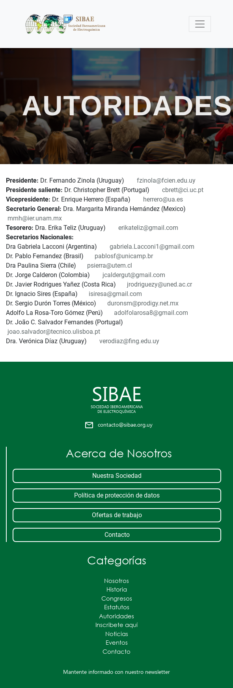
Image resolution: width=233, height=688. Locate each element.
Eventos (117, 642)
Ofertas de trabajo (117, 515)
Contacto (117, 534)
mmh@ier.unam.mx (34, 218)
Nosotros (116, 580)
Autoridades (116, 616)
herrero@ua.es (163, 199)
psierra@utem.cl (109, 265)
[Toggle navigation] (200, 24)
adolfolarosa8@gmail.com (151, 312)
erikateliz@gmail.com (148, 227)
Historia (116, 589)
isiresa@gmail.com (115, 294)
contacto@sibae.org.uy (125, 424)
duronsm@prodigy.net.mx (143, 303)
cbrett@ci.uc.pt (182, 190)
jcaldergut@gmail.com (134, 275)
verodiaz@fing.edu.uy (129, 341)
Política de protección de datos (117, 495)
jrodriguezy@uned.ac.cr (159, 284)
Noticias (116, 633)
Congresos (116, 598)
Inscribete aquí (116, 624)
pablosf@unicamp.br (124, 256)
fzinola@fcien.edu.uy (166, 180)
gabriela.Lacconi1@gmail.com (152, 246)
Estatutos (116, 606)
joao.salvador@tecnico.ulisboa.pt (53, 331)
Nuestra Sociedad (117, 475)
